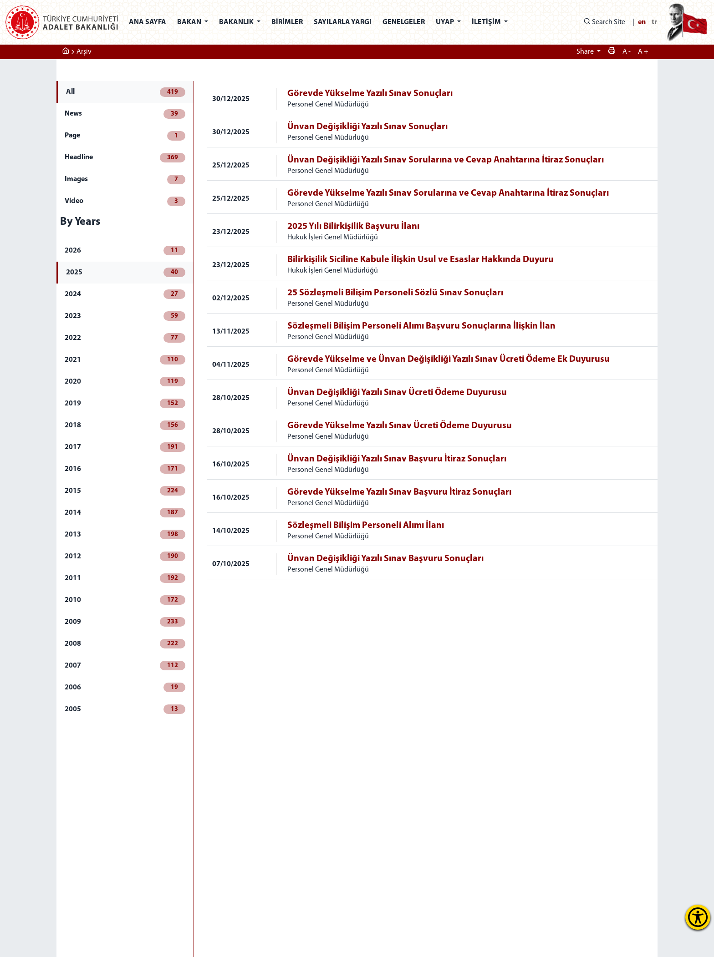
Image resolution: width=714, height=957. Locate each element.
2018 (125, 425)
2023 (125, 316)
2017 (125, 447)
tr (654, 22)
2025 (125, 272)
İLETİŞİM (487, 22)
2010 (125, 600)
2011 (125, 578)
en (642, 22)
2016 (125, 469)
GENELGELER (403, 22)
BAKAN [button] (190, 22)
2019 (125, 403)
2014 (125, 512)
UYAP (445, 22)
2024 (125, 294)
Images (125, 179)
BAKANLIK (237, 22)
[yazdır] (611, 51)
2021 (125, 360)
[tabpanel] (432, 330)
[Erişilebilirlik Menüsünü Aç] (697, 917)
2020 (125, 381)
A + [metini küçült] (643, 52)
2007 (125, 665)
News (125, 114)
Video (125, 201)
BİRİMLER (287, 22)
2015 (125, 491)
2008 (125, 643)
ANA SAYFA (147, 22)
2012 (125, 556)
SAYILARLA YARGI (343, 22)
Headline (125, 157)
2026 (125, 250)
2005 (125, 709)
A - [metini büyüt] (626, 52)
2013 (125, 534)
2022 (125, 338)
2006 (125, 687)
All (125, 92)
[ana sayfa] (65, 51)
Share (585, 52)
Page (125, 136)
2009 (125, 622)
